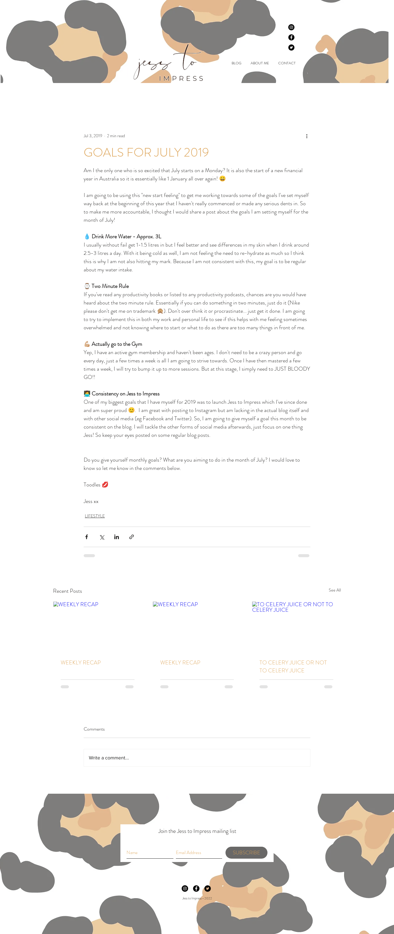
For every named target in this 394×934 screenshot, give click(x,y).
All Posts (61, 95)
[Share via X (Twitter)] (101, 537)
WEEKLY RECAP (81, 663)
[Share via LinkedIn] (116, 537)
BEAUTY (89, 95)
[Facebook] (291, 37)
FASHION (120, 95)
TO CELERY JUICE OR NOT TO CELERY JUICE (293, 667)
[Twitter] (291, 47)
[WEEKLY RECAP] (97, 626)
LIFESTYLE (153, 95)
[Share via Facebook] (86, 537)
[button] (333, 95)
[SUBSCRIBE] (246, 853)
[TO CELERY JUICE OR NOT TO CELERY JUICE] (296, 626)
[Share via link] (131, 537)
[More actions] (306, 135)
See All (335, 590)
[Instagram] (291, 27)
